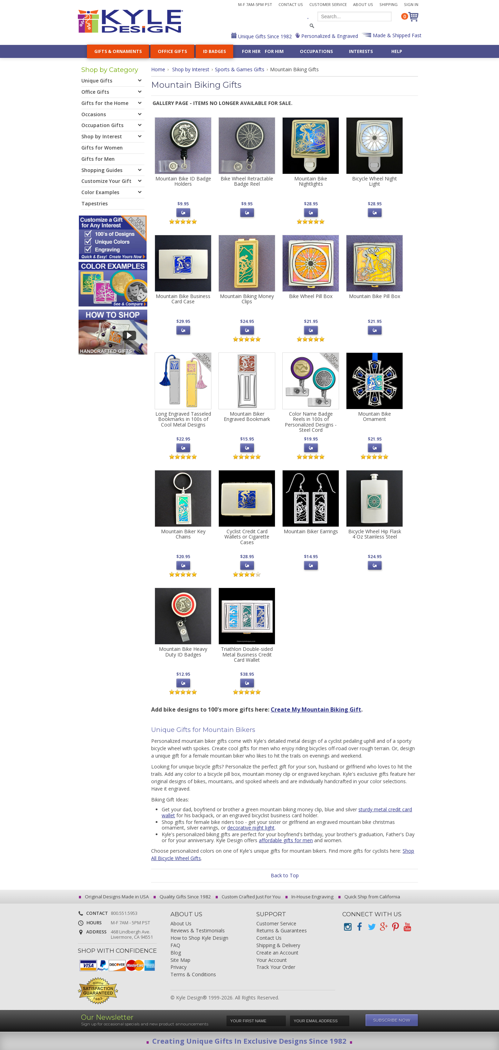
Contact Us (290, 4)
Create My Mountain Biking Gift (316, 709)
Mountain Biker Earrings (311, 531)
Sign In (411, 4)
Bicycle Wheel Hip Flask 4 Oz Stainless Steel (374, 534)
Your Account (271, 960)
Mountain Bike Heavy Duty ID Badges (183, 652)
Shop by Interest (190, 69)
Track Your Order (275, 967)
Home (158, 69)
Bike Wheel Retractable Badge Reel (247, 181)
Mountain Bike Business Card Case (183, 299)
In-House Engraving (310, 896)
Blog (175, 953)
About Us (363, 4)
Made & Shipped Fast (396, 35)
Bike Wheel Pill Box (310, 296)
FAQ (175, 946)
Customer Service (328, 4)
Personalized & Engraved (329, 36)
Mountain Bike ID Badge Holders (183, 181)
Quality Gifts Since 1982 (183, 896)
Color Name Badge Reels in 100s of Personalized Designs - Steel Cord (311, 421)
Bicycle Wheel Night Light (374, 181)
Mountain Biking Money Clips (247, 299)
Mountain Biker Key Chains (183, 534)
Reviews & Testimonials (197, 931)
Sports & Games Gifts (239, 69)
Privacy (178, 967)
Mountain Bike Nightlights (310, 181)
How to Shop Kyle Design (199, 938)
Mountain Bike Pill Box (374, 296)
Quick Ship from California (370, 896)
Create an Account (277, 953)
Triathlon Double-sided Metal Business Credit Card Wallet (247, 654)
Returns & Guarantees (281, 931)
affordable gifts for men (286, 840)
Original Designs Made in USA (115, 896)
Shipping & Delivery (278, 946)
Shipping (388, 4)
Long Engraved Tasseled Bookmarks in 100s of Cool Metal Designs (183, 419)
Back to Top (285, 875)
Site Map (180, 960)
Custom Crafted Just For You (249, 896)
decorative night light (251, 827)
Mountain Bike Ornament (374, 416)
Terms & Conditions (193, 975)
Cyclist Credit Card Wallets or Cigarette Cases (246, 537)
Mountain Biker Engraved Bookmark (247, 416)
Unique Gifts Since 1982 (264, 36)
